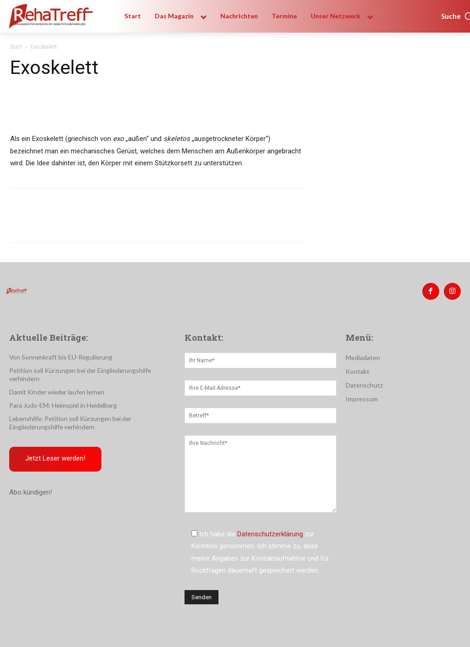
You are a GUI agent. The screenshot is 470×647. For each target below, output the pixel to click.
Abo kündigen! (30, 482)
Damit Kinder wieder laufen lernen (54, 382)
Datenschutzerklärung (270, 533)
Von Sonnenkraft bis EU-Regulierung (57, 356)
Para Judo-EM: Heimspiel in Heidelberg (61, 395)
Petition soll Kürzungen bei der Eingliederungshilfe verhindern (90, 369)
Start (16, 47)
